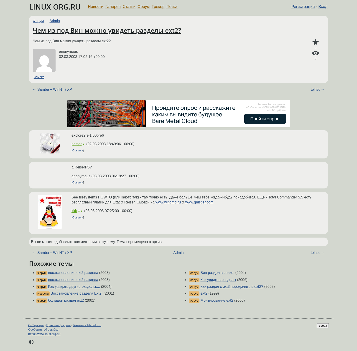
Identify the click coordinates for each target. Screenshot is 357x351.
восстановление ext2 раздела (73, 273)
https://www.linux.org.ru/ (44, 334)
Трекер (158, 6)
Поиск (172, 6)
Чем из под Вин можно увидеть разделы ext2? (107, 30)
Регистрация (303, 6)
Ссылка (39, 77)
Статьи (128, 6)
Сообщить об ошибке (43, 329)
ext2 (203, 293)
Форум (144, 6)
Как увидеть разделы (218, 280)
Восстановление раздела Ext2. (76, 293)
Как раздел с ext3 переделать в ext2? (231, 286)
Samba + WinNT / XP (54, 89)
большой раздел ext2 (66, 300)
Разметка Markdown (87, 325)
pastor (76, 144)
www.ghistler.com (199, 202)
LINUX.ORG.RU (55, 7)
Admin (55, 21)
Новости (95, 6)
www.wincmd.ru (168, 202)
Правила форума (58, 325)
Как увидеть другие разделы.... (74, 286)
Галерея (113, 6)
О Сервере (36, 325)
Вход (322, 6)
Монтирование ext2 (216, 300)
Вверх (323, 325)
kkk (74, 211)
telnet (315, 89)
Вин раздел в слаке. (217, 273)
